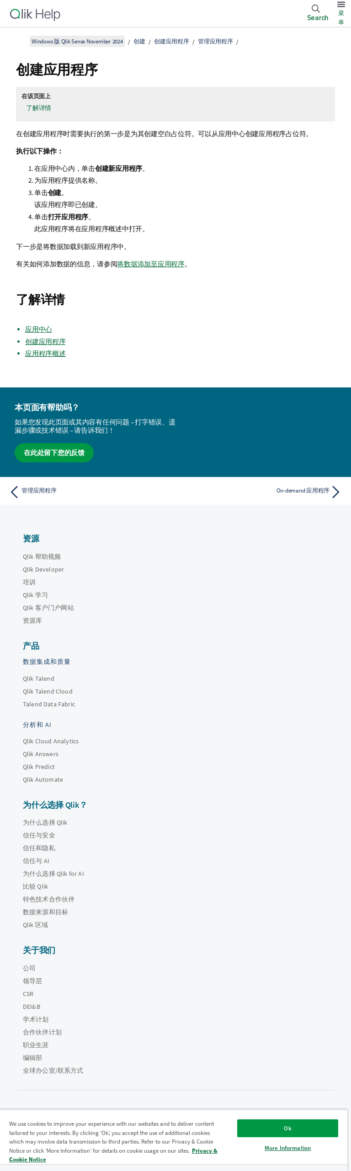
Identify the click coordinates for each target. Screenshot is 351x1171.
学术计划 (36, 1019)
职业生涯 (36, 1045)
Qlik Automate (43, 779)
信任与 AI (36, 861)
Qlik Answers (40, 754)
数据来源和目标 (45, 912)
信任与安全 (39, 835)
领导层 (32, 981)
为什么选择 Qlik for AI (53, 873)
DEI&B (31, 1006)
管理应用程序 (215, 41)
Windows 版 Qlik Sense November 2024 (77, 41)
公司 (29, 968)
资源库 (32, 620)
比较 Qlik (35, 886)
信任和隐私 (39, 848)
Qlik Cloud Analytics (51, 741)
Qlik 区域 (35, 925)
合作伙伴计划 (42, 1032)
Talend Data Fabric (49, 704)
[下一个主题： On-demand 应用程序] (261, 492)
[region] (173, 1140)
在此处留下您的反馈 (54, 452)
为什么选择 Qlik (45, 822)
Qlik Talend (38, 678)
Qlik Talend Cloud (48, 691)
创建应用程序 (171, 41)
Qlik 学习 (35, 595)
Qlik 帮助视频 (42, 556)
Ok (287, 1128)
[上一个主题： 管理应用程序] (89, 492)
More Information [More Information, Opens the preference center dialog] (288, 1148)
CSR (28, 994)
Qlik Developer (43, 569)
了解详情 (38, 108)
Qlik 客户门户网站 (48, 608)
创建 (139, 41)
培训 (29, 582)
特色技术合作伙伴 (48, 899)
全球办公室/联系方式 (53, 1070)
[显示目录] (18, 41)
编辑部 (32, 1058)
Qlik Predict (39, 767)
